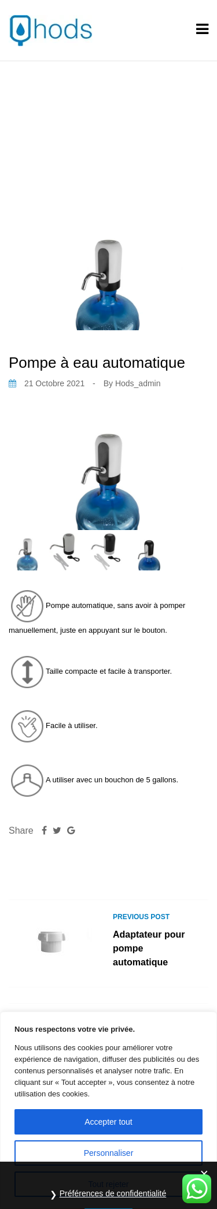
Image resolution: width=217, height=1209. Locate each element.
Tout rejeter (108, 1184)
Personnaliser (109, 1153)
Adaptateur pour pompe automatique (149, 948)
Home (40, 131)
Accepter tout (108, 1121)
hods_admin (138, 383)
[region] (108, 1110)
